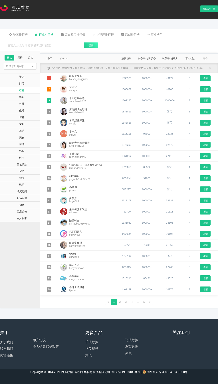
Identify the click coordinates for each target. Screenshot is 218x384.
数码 (21, 184)
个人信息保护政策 (46, 346)
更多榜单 (154, 34)
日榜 (9, 57)
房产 (21, 171)
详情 (205, 78)
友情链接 (6, 355)
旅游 (21, 130)
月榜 (30, 57)
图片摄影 (22, 218)
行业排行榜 (44, 34)
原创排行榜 (130, 34)
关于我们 (6, 342)
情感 (21, 144)
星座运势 (22, 211)
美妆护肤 (22, 164)
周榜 (20, 57)
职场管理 (22, 198)
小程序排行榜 (103, 34)
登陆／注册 (209, 8)
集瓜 (88, 355)
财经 (21, 83)
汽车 (21, 150)
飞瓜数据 (131, 340)
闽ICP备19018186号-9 (125, 372)
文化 (21, 123)
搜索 (91, 45)
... (138, 301)
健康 (21, 177)
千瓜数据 (91, 342)
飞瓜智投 (91, 348)
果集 (128, 353)
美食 (21, 137)
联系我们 (6, 348)
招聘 (21, 204)
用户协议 (39, 340)
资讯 (21, 76)
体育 (21, 117)
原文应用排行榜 (73, 34)
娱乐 (21, 96)
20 (144, 301)
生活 (21, 110)
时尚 (21, 157)
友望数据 (131, 346)
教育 (21, 90)
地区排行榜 (18, 34)
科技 (21, 103)
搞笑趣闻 (22, 191)
